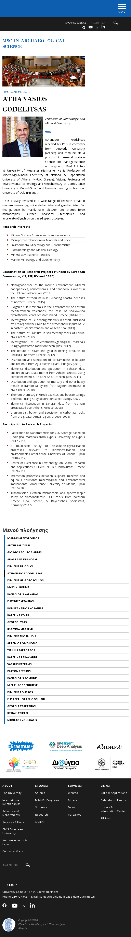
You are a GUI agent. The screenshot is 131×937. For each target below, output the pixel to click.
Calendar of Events (113, 800)
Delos (72, 807)
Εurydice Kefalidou (21, 601)
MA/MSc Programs (47, 800)
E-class (72, 800)
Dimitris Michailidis (21, 636)
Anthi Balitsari (18, 545)
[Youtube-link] (91, 27)
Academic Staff (20, 92)
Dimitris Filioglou (20, 566)
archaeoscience (75, 23)
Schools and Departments (11, 813)
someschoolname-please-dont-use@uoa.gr (67, 897)
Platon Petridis (19, 671)
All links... (107, 818)
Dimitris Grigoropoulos (25, 580)
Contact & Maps (12, 851)
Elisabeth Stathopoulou (26, 699)
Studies (40, 793)
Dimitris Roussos (20, 692)
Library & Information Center (113, 809)
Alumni (39, 822)
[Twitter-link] (97, 27)
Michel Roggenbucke (22, 685)
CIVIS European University (12, 831)
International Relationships (11, 802)
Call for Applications (114, 793)
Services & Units (13, 822)
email (49, 132)
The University (12, 793)
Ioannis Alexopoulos (23, 538)
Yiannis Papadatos (21, 650)
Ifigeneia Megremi (20, 629)
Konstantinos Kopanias (25, 608)
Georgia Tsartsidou (22, 706)
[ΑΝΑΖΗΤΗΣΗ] (105, 23)
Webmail (74, 793)
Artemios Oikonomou (23, 643)
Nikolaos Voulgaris (22, 720)
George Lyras (17, 622)
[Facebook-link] (83, 27)
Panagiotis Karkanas (23, 594)
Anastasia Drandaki (22, 559)
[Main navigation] (121, 8)
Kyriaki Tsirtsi (17, 713)
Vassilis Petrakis (19, 664)
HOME (5, 92)
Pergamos (74, 815)
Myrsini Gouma (18, 587)
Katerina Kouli (18, 615)
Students (41, 807)
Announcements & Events (14, 842)
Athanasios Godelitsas (24, 573)
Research (41, 815)
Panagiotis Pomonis (22, 678)
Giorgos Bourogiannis (24, 552)
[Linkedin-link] (103, 27)
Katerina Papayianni (22, 657)
